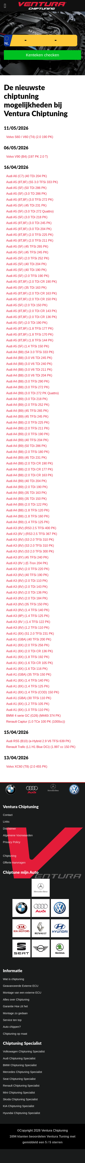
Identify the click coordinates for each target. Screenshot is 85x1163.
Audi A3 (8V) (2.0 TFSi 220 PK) (27, 569)
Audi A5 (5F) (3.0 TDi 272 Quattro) (30, 211)
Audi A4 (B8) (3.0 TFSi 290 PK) (27, 381)
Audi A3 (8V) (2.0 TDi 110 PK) (27, 580)
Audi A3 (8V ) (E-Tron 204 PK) (27, 563)
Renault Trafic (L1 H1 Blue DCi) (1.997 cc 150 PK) (40, 747)
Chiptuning (9, 855)
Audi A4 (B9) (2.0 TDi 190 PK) (27, 487)
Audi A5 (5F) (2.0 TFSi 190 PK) (27, 275)
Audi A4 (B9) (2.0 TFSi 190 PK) (27, 434)
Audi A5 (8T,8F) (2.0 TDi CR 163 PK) (31, 293)
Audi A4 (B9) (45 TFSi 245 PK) (27, 416)
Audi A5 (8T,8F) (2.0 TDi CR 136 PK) (31, 317)
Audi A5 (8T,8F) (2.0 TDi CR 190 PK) (31, 281)
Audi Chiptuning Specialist (19, 1058)
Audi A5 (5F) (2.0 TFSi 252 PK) (27, 258)
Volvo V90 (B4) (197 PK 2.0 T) (27, 156)
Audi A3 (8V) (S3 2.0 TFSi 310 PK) (30, 539)
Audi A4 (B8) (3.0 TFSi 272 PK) (27, 387)
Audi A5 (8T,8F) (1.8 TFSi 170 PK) (29, 334)
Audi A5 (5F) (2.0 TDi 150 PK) (26, 305)
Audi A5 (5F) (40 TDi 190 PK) (26, 270)
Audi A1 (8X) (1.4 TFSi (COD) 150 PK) (32, 692)
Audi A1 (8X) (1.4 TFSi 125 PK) (27, 686)
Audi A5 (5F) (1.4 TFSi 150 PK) (27, 346)
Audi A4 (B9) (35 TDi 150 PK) (26, 498)
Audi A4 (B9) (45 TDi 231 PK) (26, 457)
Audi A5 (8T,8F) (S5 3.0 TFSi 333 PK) (32, 182)
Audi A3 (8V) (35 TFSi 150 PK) (27, 604)
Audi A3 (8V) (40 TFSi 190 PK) (27, 575)
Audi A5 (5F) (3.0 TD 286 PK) (26, 193)
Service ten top (12, 1020)
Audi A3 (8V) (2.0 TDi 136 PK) (27, 592)
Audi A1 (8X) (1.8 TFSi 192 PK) (27, 657)
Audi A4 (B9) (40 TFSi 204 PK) (27, 440)
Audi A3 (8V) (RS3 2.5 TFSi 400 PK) (31, 528)
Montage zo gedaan (15, 1013)
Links (6, 821)
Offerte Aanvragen (14, 862)
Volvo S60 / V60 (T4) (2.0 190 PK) (29, 137)
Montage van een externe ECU (22, 992)
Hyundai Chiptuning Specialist (21, 1113)
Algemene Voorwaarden (18, 835)
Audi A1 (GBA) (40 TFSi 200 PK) (28, 639)
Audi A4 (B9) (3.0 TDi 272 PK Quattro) (32, 393)
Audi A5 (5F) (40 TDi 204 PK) (26, 264)
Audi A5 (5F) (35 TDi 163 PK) (26, 287)
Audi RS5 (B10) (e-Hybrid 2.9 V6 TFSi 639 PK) (38, 741)
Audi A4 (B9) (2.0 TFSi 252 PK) (27, 404)
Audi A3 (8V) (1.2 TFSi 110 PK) (27, 627)
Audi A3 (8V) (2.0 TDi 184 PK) (27, 598)
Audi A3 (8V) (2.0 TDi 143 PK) (27, 586)
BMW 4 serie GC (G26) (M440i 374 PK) (33, 715)
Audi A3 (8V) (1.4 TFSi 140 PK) (27, 610)
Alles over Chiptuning (16, 999)
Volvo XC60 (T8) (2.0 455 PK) (26, 766)
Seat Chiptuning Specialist (19, 1078)
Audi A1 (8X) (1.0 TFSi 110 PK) (27, 709)
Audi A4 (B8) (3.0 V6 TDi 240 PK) (29, 363)
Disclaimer (9, 828)
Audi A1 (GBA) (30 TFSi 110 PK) (28, 698)
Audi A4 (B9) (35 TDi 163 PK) (26, 492)
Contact (8, 814)
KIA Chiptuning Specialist (18, 1106)
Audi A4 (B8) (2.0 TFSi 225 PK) (27, 422)
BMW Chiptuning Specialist (20, 1065)
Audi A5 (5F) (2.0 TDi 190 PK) (26, 322)
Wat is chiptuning (13, 979)
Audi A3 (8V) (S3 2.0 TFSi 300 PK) (30, 551)
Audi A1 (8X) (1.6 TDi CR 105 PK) (29, 663)
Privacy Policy (11, 842)
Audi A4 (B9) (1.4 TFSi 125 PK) (27, 522)
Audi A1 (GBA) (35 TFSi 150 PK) (28, 674)
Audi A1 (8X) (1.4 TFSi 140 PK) (27, 680)
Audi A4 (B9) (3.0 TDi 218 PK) (27, 399)
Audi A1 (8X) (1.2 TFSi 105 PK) (27, 703)
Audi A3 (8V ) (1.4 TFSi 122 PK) (28, 621)
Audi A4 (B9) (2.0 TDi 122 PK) (27, 504)
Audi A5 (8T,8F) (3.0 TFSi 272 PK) (29, 199)
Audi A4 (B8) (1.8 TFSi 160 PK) (27, 516)
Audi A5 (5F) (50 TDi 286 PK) (26, 187)
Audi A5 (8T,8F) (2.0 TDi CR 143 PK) (31, 311)
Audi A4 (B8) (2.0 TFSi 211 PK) (27, 428)
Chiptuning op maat (15, 1033)
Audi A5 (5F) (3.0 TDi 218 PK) (26, 217)
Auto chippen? (12, 1026)
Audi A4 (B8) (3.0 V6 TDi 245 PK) (29, 357)
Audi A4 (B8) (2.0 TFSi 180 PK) (27, 451)
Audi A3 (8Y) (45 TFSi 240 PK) (27, 557)
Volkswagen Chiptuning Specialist (24, 1051)
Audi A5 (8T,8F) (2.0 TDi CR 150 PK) (31, 299)
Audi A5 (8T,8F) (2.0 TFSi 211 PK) (29, 240)
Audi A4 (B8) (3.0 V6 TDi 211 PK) (29, 369)
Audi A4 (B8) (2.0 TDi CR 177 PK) (29, 469)
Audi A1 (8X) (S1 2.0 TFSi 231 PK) (30, 633)
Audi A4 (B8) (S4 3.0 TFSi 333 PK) (30, 352)
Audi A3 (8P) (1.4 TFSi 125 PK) (27, 615)
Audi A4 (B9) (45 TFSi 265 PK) (27, 410)
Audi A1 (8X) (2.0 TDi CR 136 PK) (29, 651)
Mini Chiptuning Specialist (19, 1092)
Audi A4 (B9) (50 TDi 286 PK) (26, 445)
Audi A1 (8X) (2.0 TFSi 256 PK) (27, 645)
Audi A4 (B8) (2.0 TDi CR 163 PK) (29, 475)
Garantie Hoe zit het (15, 1006)
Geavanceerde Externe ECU (20, 985)
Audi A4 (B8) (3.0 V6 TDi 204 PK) (29, 375)
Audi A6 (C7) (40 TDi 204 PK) (26, 176)
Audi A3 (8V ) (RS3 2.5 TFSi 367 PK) (31, 533)
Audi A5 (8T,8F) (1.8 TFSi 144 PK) (29, 340)
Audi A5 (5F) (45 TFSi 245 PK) (27, 252)
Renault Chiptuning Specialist (21, 1085)
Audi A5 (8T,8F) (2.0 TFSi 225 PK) (29, 234)
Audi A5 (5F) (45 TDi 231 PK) (26, 205)
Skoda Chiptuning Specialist (20, 1099)
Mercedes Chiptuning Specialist (22, 1071)
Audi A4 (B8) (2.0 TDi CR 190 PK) (29, 463)
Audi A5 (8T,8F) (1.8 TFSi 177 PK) (29, 328)
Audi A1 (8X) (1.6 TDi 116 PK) (27, 668)
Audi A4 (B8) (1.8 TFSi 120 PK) (27, 510)
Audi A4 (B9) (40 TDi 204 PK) (26, 481)
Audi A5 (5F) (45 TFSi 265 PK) (27, 246)
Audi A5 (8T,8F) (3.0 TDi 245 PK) (29, 223)
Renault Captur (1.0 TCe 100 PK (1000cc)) (35, 721)
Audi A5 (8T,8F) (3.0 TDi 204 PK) (29, 229)
